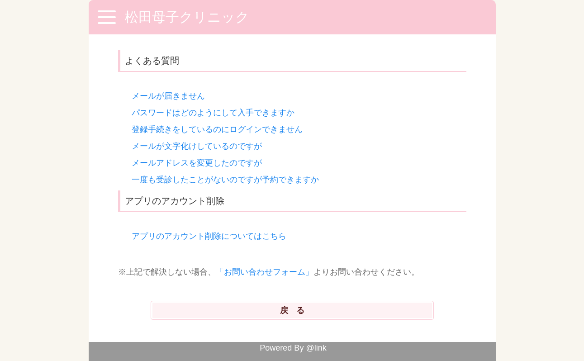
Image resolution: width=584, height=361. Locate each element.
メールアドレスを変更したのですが (197, 162)
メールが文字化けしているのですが (197, 146)
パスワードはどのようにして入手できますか (213, 112)
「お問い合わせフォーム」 (264, 271)
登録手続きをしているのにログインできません (217, 129)
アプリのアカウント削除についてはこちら (209, 236)
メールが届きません (168, 95)
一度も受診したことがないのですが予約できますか (225, 179)
